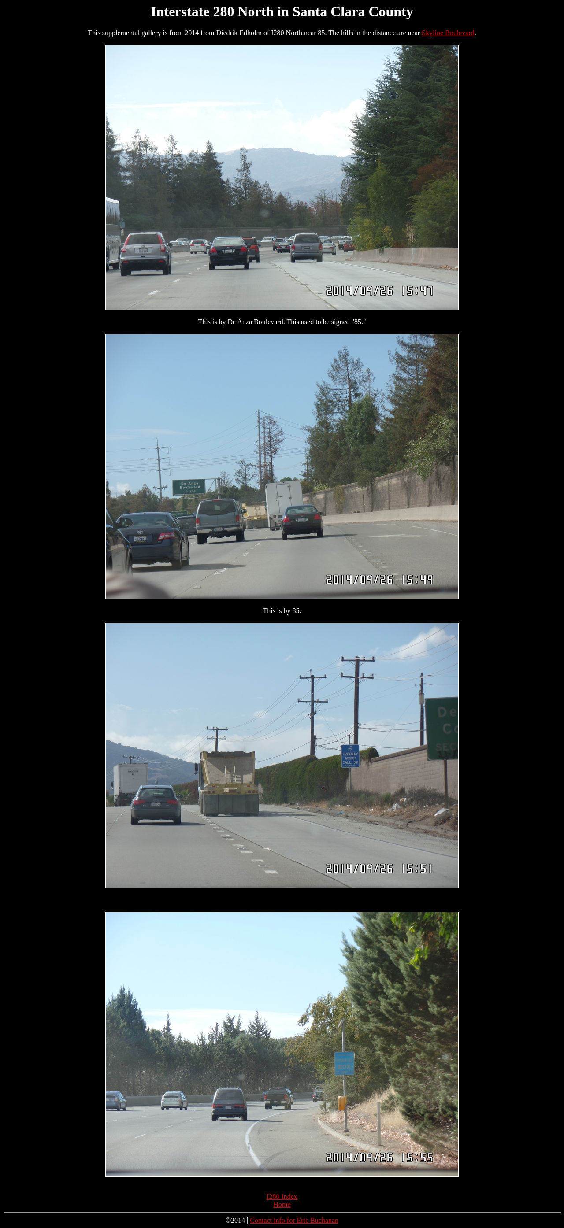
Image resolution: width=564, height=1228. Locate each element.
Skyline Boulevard (448, 33)
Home (281, 1204)
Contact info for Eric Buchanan (294, 1220)
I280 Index (282, 1196)
